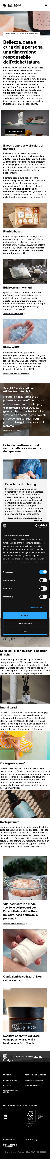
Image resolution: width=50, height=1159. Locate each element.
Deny (25, 631)
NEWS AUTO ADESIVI (32, 1085)
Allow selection (25, 623)
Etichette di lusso (11, 1080)
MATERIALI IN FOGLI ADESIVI (10, 1091)
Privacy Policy (9, 1139)
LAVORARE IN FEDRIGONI (12, 1106)
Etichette (7, 1075)
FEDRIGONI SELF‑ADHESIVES (35, 1075)
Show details (35, 607)
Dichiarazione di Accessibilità (10, 1146)
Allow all (25, 616)
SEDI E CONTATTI (31, 1106)
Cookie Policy (31, 1139)
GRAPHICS (7, 1085)
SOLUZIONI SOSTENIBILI (34, 1080)
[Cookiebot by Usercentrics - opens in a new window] (35, 526)
